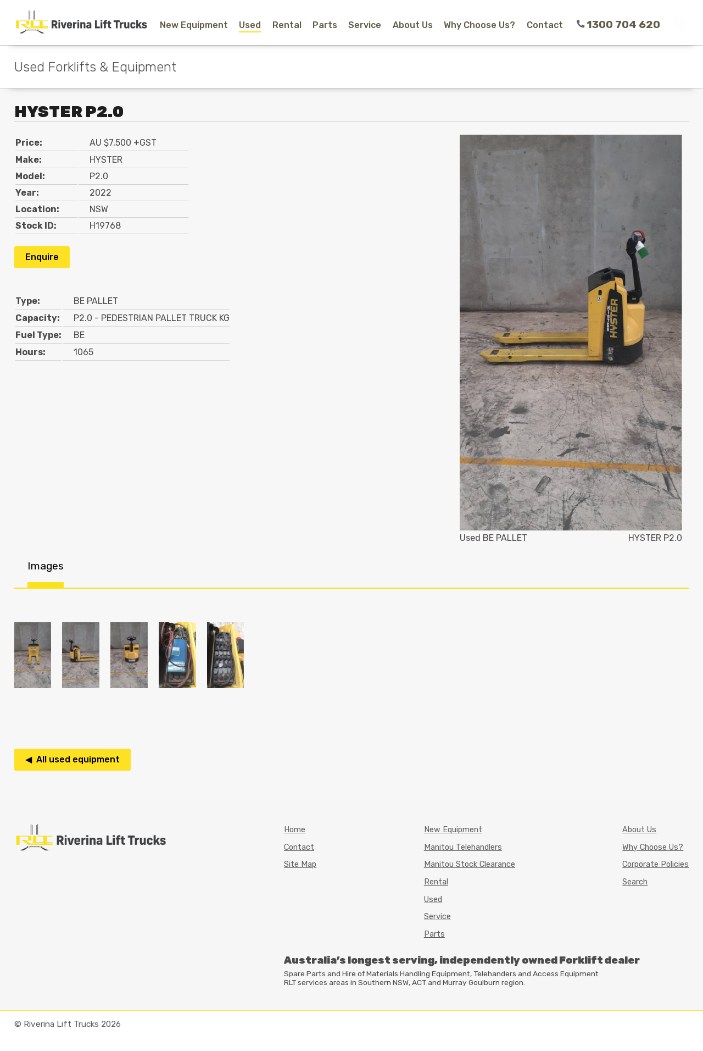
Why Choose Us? (479, 25)
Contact (545, 25)
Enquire (42, 257)
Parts (325, 25)
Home (294, 829)
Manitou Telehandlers (463, 847)
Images (45, 566)
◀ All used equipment (72, 759)
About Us (413, 25)
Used (250, 25)
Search (635, 882)
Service (364, 25)
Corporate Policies (655, 864)
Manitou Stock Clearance (469, 864)
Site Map (300, 864)
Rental (287, 25)
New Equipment (194, 25)
